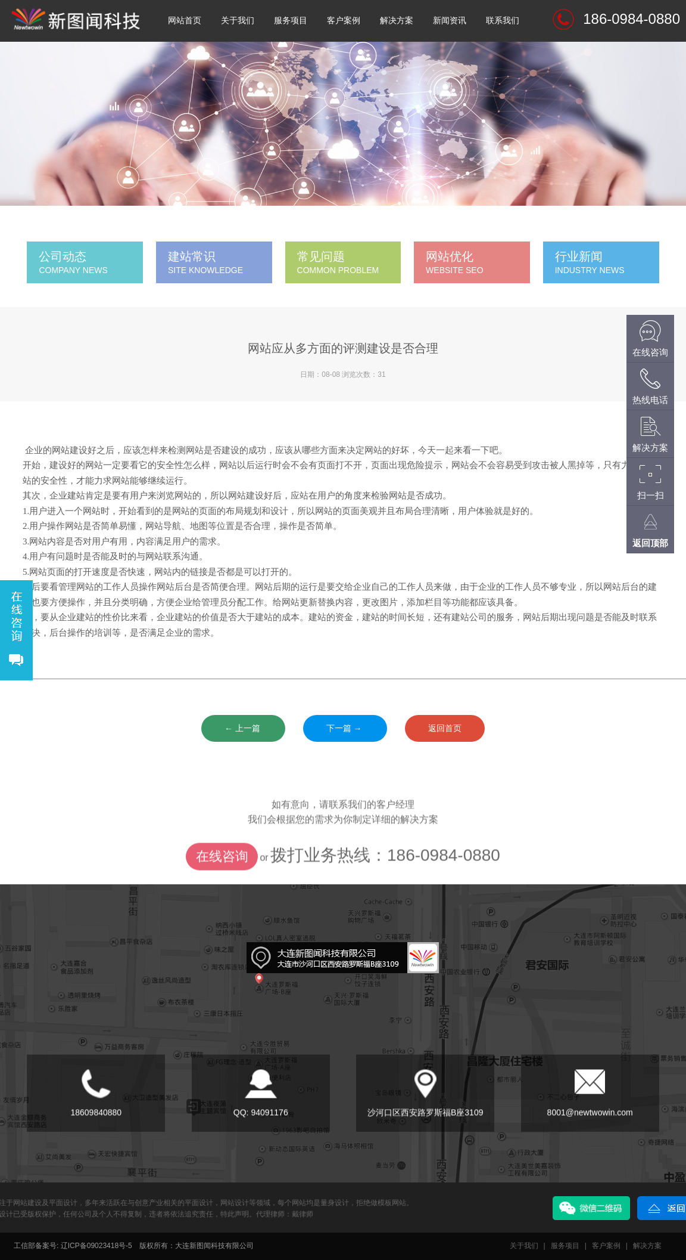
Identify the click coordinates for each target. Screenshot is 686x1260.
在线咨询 (222, 881)
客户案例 (343, 20)
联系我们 (502, 20)
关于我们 (237, 20)
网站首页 (184, 20)
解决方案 (396, 20)
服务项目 (290, 20)
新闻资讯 (449, 20)
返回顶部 (650, 543)
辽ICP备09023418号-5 (96, 1246)
